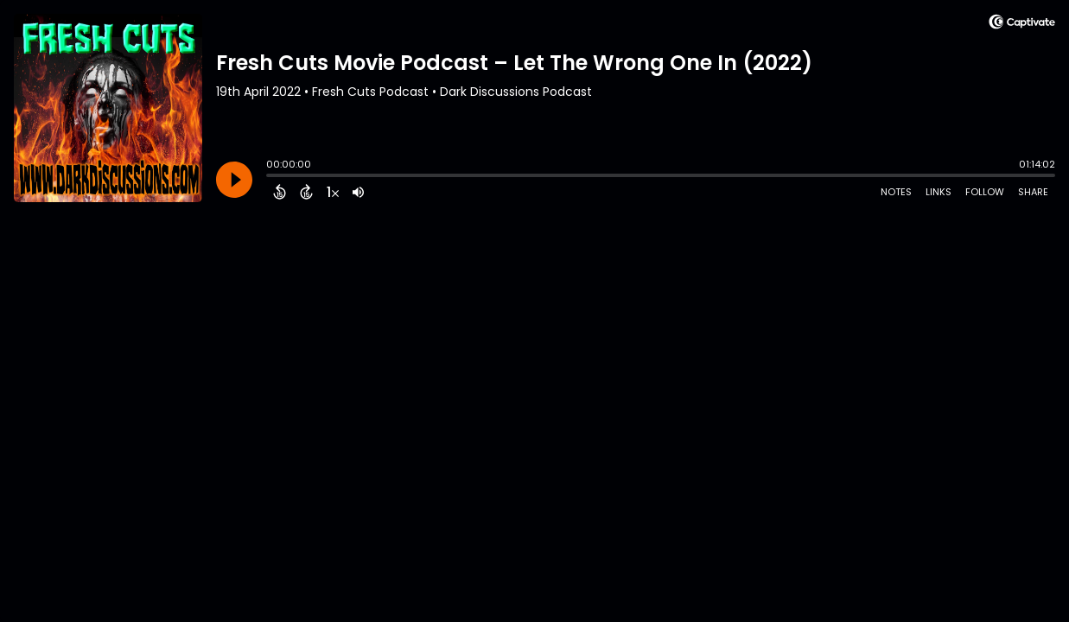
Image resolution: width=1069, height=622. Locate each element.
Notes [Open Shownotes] (896, 192)
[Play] (234, 180)
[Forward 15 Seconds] (306, 191)
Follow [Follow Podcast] (984, 192)
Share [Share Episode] (1033, 192)
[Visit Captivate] (1022, 25)
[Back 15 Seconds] (279, 191)
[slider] (270, 177)
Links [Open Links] (938, 192)
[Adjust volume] (358, 191)
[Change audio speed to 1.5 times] (333, 191)
